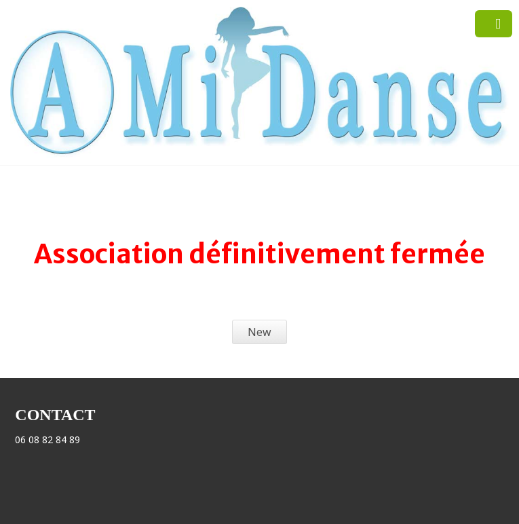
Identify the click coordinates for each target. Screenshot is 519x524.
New (259, 331)
